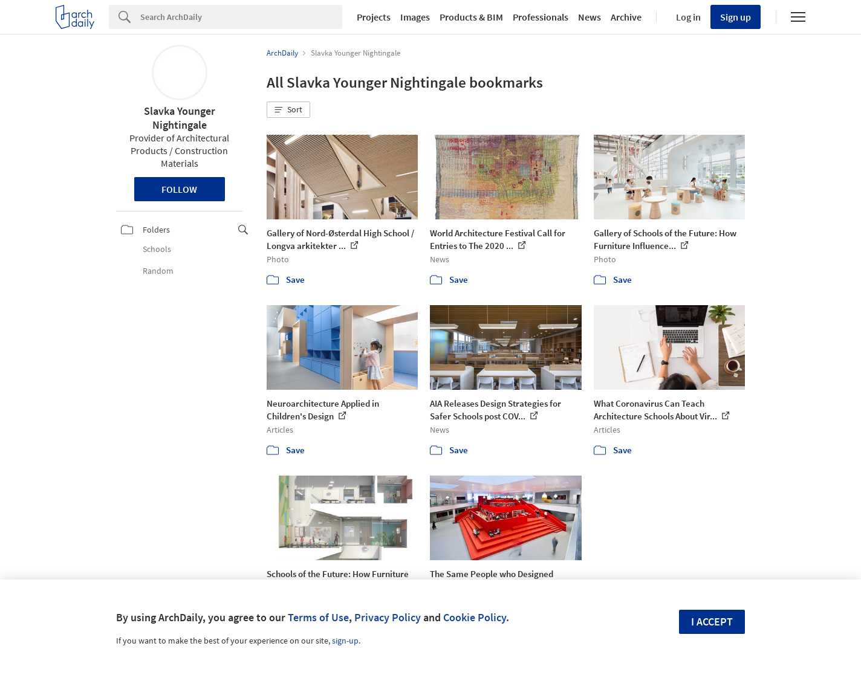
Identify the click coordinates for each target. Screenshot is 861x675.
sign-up (345, 640)
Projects (374, 17)
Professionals (540, 17)
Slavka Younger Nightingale (179, 118)
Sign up (735, 17)
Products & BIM (471, 17)
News (589, 17)
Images (415, 17)
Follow (179, 189)
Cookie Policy (474, 617)
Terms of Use (318, 617)
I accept (712, 621)
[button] (288, 110)
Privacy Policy (387, 617)
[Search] (241, 17)
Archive (626, 17)
